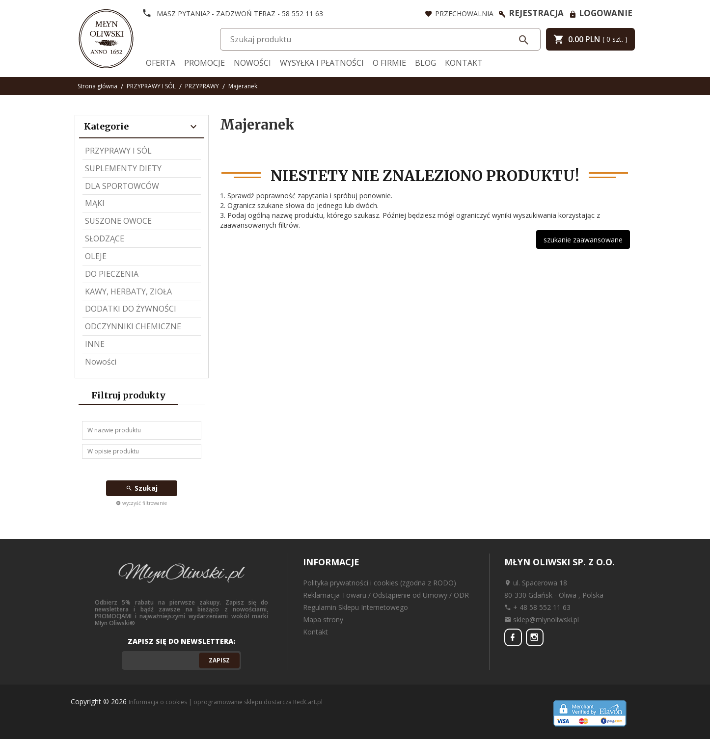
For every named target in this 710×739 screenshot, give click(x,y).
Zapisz (219, 660)
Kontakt (464, 62)
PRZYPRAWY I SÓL (118, 150)
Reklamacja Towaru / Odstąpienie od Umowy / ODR (386, 595)
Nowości (252, 62)
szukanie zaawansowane (583, 239)
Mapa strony (323, 619)
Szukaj (142, 488)
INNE (95, 344)
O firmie (389, 62)
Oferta (160, 62)
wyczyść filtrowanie (141, 503)
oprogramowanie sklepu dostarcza (242, 702)
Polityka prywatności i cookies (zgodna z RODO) (379, 582)
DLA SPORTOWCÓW (122, 186)
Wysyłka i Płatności (322, 62)
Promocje (204, 62)
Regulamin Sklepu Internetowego (355, 607)
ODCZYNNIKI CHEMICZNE (133, 326)
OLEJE (96, 256)
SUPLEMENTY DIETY (123, 168)
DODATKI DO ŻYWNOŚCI (130, 308)
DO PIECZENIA (111, 273)
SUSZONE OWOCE (118, 220)
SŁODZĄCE (104, 238)
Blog (425, 62)
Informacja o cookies (158, 702)
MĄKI (95, 203)
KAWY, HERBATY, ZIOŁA (128, 291)
